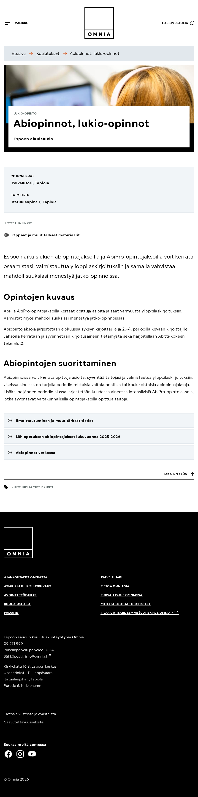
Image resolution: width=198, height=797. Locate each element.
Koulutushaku (17, 604)
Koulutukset (48, 53)
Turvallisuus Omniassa (121, 595)
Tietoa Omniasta (115, 586)
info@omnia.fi (38, 656)
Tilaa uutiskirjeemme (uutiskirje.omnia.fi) (140, 613)
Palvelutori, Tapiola (30, 183)
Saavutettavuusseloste (23, 722)
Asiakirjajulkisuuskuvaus (27, 586)
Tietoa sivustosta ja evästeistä (30, 714)
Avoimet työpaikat (20, 595)
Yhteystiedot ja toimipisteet (125, 604)
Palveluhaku (112, 577)
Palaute (11, 613)
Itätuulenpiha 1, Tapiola (34, 202)
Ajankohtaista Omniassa (25, 577)
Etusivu (19, 53)
